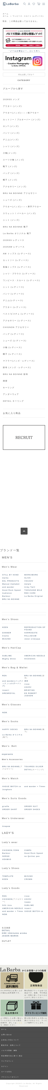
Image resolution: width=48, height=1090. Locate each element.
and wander (8, 587)
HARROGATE (31, 633)
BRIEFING (29, 690)
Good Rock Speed (11, 590)
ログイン (4, 1066)
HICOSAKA (30, 659)
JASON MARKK (10, 936)
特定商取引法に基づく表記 (12, 1056)
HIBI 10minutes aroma (14, 933)
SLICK (27, 578)
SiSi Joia (7, 905)
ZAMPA (28, 850)
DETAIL (28, 770)
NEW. (5, 712)
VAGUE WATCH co (11, 786)
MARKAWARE (31, 575)
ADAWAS (6, 859)
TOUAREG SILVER (34, 766)
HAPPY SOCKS (10, 729)
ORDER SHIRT (9, 809)
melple (27, 584)
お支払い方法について (10, 1040)
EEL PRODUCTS (10, 581)
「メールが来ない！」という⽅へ (24, 51)
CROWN (28, 879)
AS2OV (28, 687)
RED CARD (30, 593)
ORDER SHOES (32, 809)
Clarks (5, 636)
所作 (26, 681)
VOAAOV (28, 581)
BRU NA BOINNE (11, 599)
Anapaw (6, 826)
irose (27, 684)
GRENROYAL (8, 693)
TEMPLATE (8, 876)
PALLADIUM (30, 636)
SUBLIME (7, 656)
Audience (7, 593)
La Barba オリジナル (12, 735)
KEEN (5, 627)
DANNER (6, 633)
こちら (19, 1023)
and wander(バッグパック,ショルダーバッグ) (12, 683)
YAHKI (27, 902)
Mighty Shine (9, 659)
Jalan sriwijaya (32, 639)
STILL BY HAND (10, 575)
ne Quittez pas (32, 856)
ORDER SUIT (31, 806)
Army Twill (29, 587)
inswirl (5, 690)
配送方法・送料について (11, 1045)
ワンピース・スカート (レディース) (28, 16)
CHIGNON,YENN (10, 850)
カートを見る (6, 1071)
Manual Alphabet (11, 584)
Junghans (7, 789)
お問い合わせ (6, 1034)
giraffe (5, 806)
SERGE (6, 856)
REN (4, 676)
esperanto (7, 754)
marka (5, 578)
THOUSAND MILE (33, 590)
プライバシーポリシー (10, 1077)
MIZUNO (6, 639)
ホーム (5, 14)
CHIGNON (7, 899)
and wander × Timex (34, 786)
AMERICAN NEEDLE (34, 656)
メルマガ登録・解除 (9, 1050)
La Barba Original (33, 596)
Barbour (6, 596)
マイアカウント (7, 1061)
